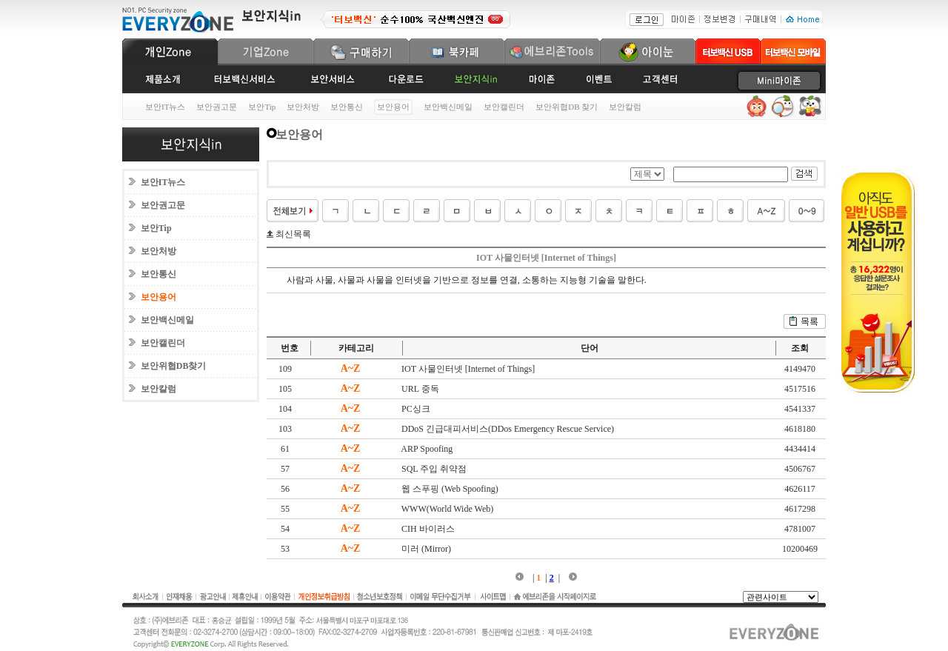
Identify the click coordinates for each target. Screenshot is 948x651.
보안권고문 (216, 106)
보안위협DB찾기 (174, 366)
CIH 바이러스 (428, 529)
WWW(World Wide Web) (447, 509)
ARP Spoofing (427, 449)
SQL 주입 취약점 (434, 469)
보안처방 (303, 106)
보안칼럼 (625, 106)
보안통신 (346, 106)
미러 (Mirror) (426, 549)
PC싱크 (415, 409)
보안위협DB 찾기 (566, 106)
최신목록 (292, 234)
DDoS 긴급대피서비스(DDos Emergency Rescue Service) (507, 429)
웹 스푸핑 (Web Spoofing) (449, 489)
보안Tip (262, 106)
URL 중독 (420, 389)
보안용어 (158, 297)
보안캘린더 (504, 106)
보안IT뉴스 (165, 106)
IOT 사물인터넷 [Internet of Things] (468, 369)
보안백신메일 (448, 106)
